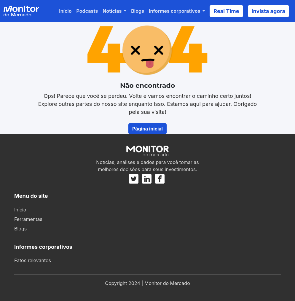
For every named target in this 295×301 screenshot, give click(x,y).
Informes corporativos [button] (175, 11)
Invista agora (269, 11)
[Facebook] (159, 179)
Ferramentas (28, 219)
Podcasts (87, 11)
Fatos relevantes (32, 260)
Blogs (137, 11)
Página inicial (147, 129)
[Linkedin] (146, 179)
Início (65, 11)
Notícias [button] (113, 11)
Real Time (226, 11)
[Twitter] (134, 179)
